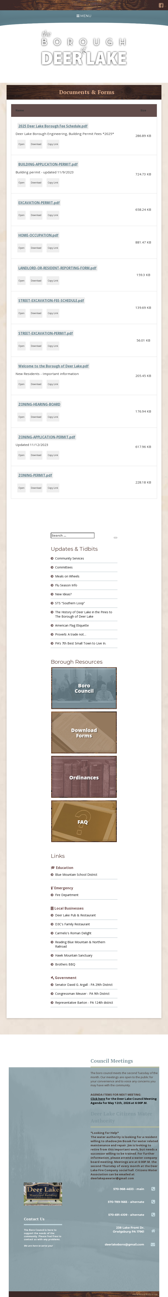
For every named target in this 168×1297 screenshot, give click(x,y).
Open (21, 144)
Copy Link (53, 144)
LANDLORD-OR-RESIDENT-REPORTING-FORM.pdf (57, 268)
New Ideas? (63, 594)
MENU (84, 16)
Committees (64, 567)
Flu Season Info (66, 585)
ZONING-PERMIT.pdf (35, 475)
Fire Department (67, 895)
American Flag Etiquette (72, 625)
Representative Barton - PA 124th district (84, 1002)
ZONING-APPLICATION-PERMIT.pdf (46, 437)
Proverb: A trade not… (70, 634)
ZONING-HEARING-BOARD (39, 404)
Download (36, 144)
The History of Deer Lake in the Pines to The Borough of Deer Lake (83, 614)
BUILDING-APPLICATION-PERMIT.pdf (48, 164)
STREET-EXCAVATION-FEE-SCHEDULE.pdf (51, 300)
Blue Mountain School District (76, 874)
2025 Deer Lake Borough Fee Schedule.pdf (53, 126)
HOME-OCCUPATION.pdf (38, 235)
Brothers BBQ (65, 964)
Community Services (69, 558)
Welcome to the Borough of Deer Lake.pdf (53, 366)
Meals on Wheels (67, 576)
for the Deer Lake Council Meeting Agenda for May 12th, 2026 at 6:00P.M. (124, 1101)
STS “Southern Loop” (70, 603)
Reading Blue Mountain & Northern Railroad (80, 944)
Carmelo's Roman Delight (73, 933)
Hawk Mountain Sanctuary (73, 955)
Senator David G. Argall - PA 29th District (84, 985)
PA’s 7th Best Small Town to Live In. (80, 643)
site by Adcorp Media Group (145, 1294)
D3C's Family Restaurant (72, 924)
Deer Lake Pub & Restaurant (75, 915)
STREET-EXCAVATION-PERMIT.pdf (45, 333)
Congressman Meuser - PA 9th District (82, 993)
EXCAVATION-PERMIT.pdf (39, 202)
